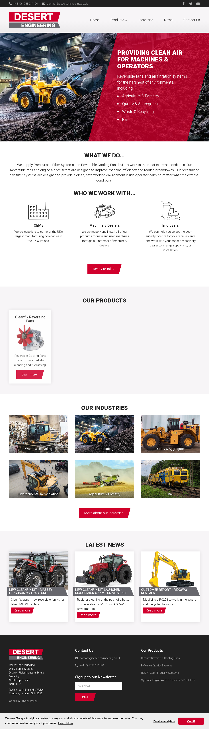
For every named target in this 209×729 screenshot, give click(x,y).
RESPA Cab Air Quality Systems (160, 673)
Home (95, 19)
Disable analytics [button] (164, 721)
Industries (146, 19)
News (168, 19)
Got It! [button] (191, 721)
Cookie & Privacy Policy (23, 701)
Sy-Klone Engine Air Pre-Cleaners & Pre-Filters (168, 680)
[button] (120, 20)
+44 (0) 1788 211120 (26, 4)
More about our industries (103, 513)
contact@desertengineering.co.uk (67, 4)
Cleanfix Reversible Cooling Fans (160, 658)
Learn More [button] (65, 723)
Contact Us (191, 19)
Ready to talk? (103, 268)
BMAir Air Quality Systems (156, 666)
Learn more (29, 378)
